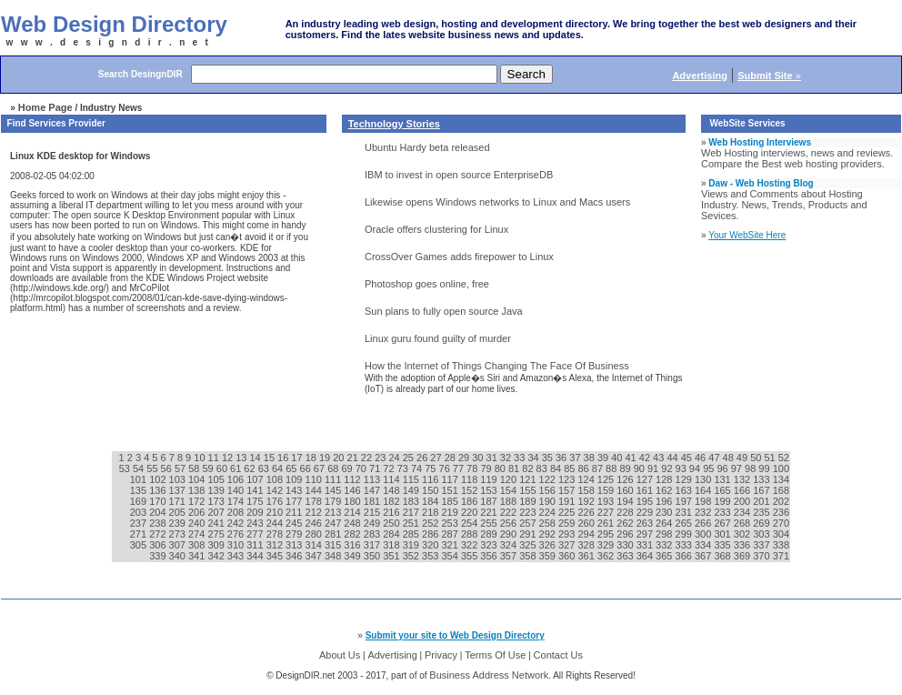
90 (640, 468)
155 (528, 490)
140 (236, 490)
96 (723, 468)
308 (197, 544)
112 (353, 479)
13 (242, 457)
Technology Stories (394, 123)
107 (256, 479)
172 (197, 501)
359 (548, 555)
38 (590, 457)
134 (781, 479)
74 (418, 468)
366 (685, 555)
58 (195, 468)
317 (373, 544)
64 (279, 468)
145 (334, 490)
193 (606, 501)
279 (295, 534)
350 (373, 555)
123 (567, 479)
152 (470, 490)
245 (295, 523)
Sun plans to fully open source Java (444, 311)
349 (353, 555)
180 (353, 501)
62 (250, 468)
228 (626, 512)
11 (215, 457)
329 (606, 544)
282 (353, 534)
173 (216, 501)
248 (353, 523)
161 (646, 490)
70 (362, 468)
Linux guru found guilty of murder (438, 338)
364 (646, 555)
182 (392, 501)
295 (606, 534)
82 (529, 468)
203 (139, 512)
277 (256, 534)
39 (604, 457)
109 (295, 479)
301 (723, 534)
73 (404, 468)
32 (507, 457)
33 (520, 457)
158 (586, 490)
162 (665, 490)
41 (631, 457)
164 (704, 490)
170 (158, 501)
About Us (339, 655)
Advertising (391, 655)
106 (236, 479)
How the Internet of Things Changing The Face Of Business (497, 365)
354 (450, 555)
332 (665, 544)
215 (373, 512)
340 (178, 555)
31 (493, 457)
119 (489, 479)
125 (606, 479)
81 (515, 468)
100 (781, 468)
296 (626, 534)
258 (548, 523)
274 (197, 534)
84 (557, 468)
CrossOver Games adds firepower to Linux (459, 256)
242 (236, 523)
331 (646, 544)
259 (567, 523)
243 (256, 523)
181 (373, 501)
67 (320, 468)
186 (470, 501)
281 (334, 534)
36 (562, 457)
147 (373, 490)
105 (216, 479)
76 (446, 468)
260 (586, 523)
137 (178, 490)
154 (509, 490)
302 (743, 534)
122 (548, 479)
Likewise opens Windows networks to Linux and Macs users (497, 201)
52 (783, 457)
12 (229, 457)
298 (665, 534)
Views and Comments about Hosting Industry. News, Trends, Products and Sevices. (784, 204)
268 (743, 523)
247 (334, 523)
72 (389, 468)
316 (353, 544)
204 (158, 512)
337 (762, 544)
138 (197, 490)
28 (451, 457)
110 (315, 479)
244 (276, 523)
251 (412, 523)
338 (781, 544)
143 (295, 490)
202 (781, 501)
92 (668, 468)
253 (450, 523)
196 (665, 501)
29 (465, 457)
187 (489, 501)
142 (276, 490)
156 (548, 490)
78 (473, 468)
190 (548, 501)
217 (412, 512)
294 (586, 534)
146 (353, 490)
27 (437, 457)
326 (548, 544)
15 (270, 457)
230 (665, 512)
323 (489, 544)
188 (509, 501)
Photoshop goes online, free (427, 283)
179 (334, 501)
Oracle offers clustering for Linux (436, 229)
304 (781, 534)
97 (738, 468)
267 (723, 523)
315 (334, 544)
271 (139, 534)
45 (688, 457)
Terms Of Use (495, 655)
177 (295, 501)
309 (216, 544)
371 (781, 555)
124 (586, 479)
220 (470, 512)
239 (178, 523)
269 (762, 523)
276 (236, 534)
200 (743, 501)
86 (584, 468)
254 (470, 523)
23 (381, 457)
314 (315, 544)
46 (701, 457)
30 (479, 457)
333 (685, 544)
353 (431, 555)
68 (334, 468)
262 (626, 523)
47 (715, 457)
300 (704, 534)
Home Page (45, 107)
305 (139, 544)
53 (126, 468)
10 (200, 457)
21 (354, 457)
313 (295, 544)
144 (315, 490)
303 (762, 534)
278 (276, 534)
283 (373, 534)
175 (256, 501)
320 (431, 544)
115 (412, 479)
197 (685, 501)
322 (470, 544)
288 (470, 534)
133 (762, 479)
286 (431, 534)
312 (276, 544)
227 (606, 512)
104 (197, 479)
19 (326, 457)
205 (178, 512)
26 (423, 457)
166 (743, 490)
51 (770, 457)
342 (216, 555)
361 (586, 555)
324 (509, 544)
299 (685, 534)
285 (412, 534)
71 (376, 468)
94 (696, 468)
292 (548, 534)
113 (373, 479)
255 (489, 523)
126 (626, 479)
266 (704, 523)
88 (612, 468)
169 (139, 501)
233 (723, 512)
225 (567, 512)
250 (392, 523)
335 (723, 544)
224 (548, 512)
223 (528, 512)
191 (567, 501)
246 (315, 523)
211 (295, 512)
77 (459, 468)
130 (704, 479)
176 (276, 501)
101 (139, 479)
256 (509, 523)
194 (626, 501)
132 (743, 479)
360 (567, 555)
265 (685, 523)
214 (353, 512)
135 (139, 490)
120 (509, 479)
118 (470, 479)
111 (334, 479)
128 (665, 479)
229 (646, 512)
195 (646, 501)
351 (392, 555)
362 (606, 555)
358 (528, 555)
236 (781, 512)
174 (236, 501)
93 (682, 468)
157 (567, 490)
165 (723, 490)
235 (762, 512)
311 (256, 544)
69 (348, 468)
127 (646, 479)
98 (751, 468)
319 (412, 544)
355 (470, 555)
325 (528, 544)
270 (781, 523)
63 (265, 468)
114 (392, 479)
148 (392, 490)
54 (139, 468)
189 (528, 501)
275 (216, 534)
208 (236, 512)
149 (412, 490)
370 (762, 555)
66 (307, 468)
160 (626, 490)
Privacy (441, 655)
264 (665, 523)
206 (197, 512)
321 (450, 544)
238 (158, 523)
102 (158, 479)
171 (178, 501)
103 (178, 479)
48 (730, 457)
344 (256, 555)
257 (528, 523)
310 (236, 544)
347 (315, 555)
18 (312, 457)
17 (298, 457)
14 (256, 457)
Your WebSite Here (747, 235)
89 (626, 468)
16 (284, 457)
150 (431, 490)
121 (528, 479)
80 (501, 468)
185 (450, 501)
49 (743, 457)
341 (197, 555)
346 (295, 555)
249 (373, 523)
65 (292, 468)
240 (197, 523)
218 (431, 512)
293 (567, 534)
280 (315, 534)
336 (743, 544)
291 (528, 534)
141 (256, 490)
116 (431, 479)
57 (181, 468)
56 (168, 468)
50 (757, 457)
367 (704, 555)
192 (586, 501)
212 (315, 512)
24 (395, 457)
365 (665, 555)
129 (685, 479)
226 (586, 512)
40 (618, 457)
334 (704, 544)
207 (216, 512)
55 (153, 468)
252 (431, 523)
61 (237, 468)
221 (489, 512)
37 (576, 457)
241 (216, 523)
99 (765, 468)
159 (606, 490)
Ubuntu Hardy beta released (427, 147)
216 (392, 512)
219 (450, 512)
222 (509, 512)
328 (586, 544)
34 (534, 457)
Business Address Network (488, 675)
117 (450, 479)
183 (412, 501)
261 (606, 523)
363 (626, 555)
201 (762, 501)
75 (431, 468)
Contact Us (558, 655)
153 (489, 490)
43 (659, 457)
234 (743, 512)
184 (431, 501)
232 (704, 512)
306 (158, 544)
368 (723, 555)
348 (334, 555)
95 (710, 468)
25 (409, 457)
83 (543, 468)
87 (599, 468)
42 (646, 457)
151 (450, 490)
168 (781, 490)
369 (743, 555)
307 (178, 544)
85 (570, 468)
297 (646, 534)
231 (685, 512)
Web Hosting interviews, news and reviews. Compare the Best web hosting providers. (797, 158)
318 (392, 544)
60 (223, 468)
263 (646, 523)
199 (723, 501)
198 (704, 501)
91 (654, 468)
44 (673, 457)
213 (334, 512)
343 (236, 555)
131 (723, 479)
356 (489, 555)
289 (489, 534)
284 (392, 534)
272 (158, 534)
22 (368, 457)
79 (487, 468)
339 (158, 555)
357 (509, 555)
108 (276, 479)
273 (178, 534)
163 (685, 490)
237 (139, 523)
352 (412, 555)
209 (256, 512)
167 (762, 490)
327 (567, 544)
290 (509, 534)
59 (208, 468)
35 (549, 457)
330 (626, 544)
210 (276, 512)
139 (216, 490)
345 (276, 555)
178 (315, 501)
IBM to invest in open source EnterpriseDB (459, 174)
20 (339, 457)
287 (450, 534)
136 (158, 490)
